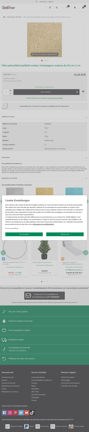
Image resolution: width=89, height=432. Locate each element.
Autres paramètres (11, 228)
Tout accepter (24, 234)
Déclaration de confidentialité (43, 224)
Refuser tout (65, 234)
